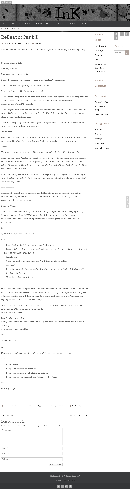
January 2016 (101, 102)
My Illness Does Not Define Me (100, 68)
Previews (99, 144)
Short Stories (102, 148)
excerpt (35, 406)
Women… (99, 55)
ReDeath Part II (78, 416)
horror (59, 406)
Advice (98, 130)
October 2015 (101, 115)
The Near (8, 416)
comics (28, 406)
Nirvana (64, 480)
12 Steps (99, 51)
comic (8, 406)
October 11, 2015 (22, 44)
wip (65, 406)
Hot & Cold (100, 46)
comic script (17, 406)
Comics (7, 29)
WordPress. (73, 480)
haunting (50, 406)
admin (7, 44)
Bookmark (76, 406)
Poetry (98, 139)
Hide (97, 60)
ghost (42, 406)
